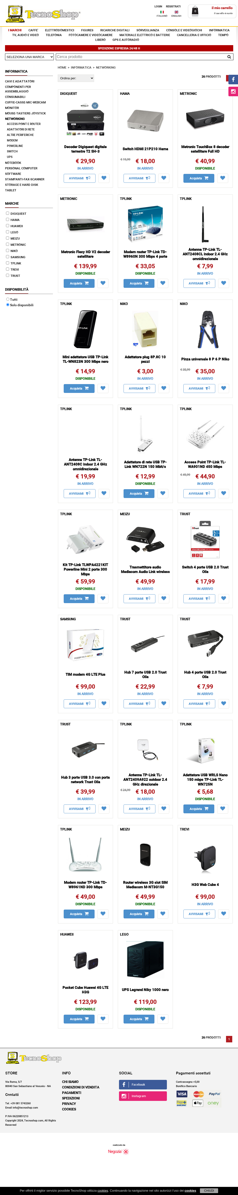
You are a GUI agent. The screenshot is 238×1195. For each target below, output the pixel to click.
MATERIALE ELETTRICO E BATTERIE (144, 35)
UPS (9, 157)
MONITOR (12, 108)
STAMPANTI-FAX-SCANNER (24, 179)
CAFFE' (33, 30)
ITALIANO (162, 16)
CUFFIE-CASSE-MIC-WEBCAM (25, 102)
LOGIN (158, 6)
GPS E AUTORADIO (126, 40)
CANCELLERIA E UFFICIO (194, 35)
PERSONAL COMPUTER (21, 168)
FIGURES (87, 30)
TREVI (12, 269)
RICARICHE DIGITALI (115, 30)
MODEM (12, 140)
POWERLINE (15, 146)
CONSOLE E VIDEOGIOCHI (184, 30)
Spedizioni (71, 1098)
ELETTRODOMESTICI (59, 30)
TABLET (10, 190)
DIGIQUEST (16, 213)
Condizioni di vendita (80, 1087)
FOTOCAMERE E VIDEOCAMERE (91, 35)
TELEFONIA (54, 35)
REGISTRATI (173, 6)
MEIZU (13, 238)
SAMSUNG (15, 257)
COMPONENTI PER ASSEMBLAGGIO (18, 89)
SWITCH (12, 151)
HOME (62, 67)
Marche (12, 203)
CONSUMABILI (15, 97)
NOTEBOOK (13, 163)
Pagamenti (71, 1093)
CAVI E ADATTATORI (19, 81)
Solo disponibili (20, 305)
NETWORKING (15, 119)
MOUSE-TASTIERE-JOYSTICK (25, 113)
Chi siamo (70, 1082)
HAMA (13, 220)
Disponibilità (16, 289)
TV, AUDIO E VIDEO (25, 35)
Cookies (69, 1109)
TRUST (13, 276)
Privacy (69, 1104)
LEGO (12, 232)
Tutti (11, 299)
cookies (102, 1190)
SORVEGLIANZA (147, 30)
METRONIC (16, 245)
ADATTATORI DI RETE (21, 129)
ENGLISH (176, 16)
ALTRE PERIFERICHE (20, 135)
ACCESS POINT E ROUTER (23, 124)
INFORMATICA (219, 30)
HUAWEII (14, 226)
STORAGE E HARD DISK (21, 185)
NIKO (12, 251)
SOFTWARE (13, 174)
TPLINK (13, 263)
